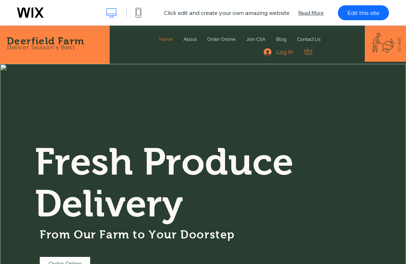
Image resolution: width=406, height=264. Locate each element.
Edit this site (363, 12)
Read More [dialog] (311, 13)
